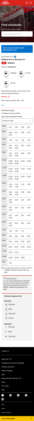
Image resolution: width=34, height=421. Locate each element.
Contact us (5, 351)
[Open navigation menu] (30, 2)
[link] (17, 49)
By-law (3, 408)
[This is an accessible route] (15, 57)
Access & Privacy (6, 412)
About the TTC (6, 359)
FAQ (3, 390)
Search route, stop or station (11, 29)
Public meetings (6, 371)
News (3, 382)
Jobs (3, 374)
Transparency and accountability (12, 363)
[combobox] (17, 34)
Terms (3, 404)
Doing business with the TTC (11, 378)
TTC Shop (5, 386)
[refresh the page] (5, 97)
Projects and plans (7, 367)
